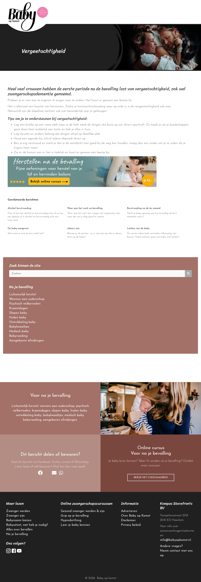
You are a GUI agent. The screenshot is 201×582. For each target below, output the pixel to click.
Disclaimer (128, 520)
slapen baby (60, 410)
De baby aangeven (18, 228)
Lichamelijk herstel (22, 294)
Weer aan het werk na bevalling (84, 208)
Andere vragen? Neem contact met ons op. (176, 551)
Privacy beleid (131, 525)
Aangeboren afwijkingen (26, 340)
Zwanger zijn (15, 515)
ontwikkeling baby (28, 415)
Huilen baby (17, 317)
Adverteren (129, 511)
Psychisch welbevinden (25, 303)
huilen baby (78, 410)
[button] (150, 477)
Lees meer (13, 220)
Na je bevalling (17, 534)
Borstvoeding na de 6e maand (143, 208)
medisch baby (74, 415)
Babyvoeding (18, 336)
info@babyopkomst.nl (175, 540)
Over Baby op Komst (135, 515)
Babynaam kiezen (18, 520)
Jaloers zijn (73, 228)
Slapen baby (18, 313)
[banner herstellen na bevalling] (82, 171)
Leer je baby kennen (75, 525)
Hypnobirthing (71, 520)
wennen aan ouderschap (57, 406)
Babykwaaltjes (19, 326)
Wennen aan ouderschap (26, 299)
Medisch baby (19, 331)
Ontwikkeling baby (22, 322)
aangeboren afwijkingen (60, 419)
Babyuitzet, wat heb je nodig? (27, 525)
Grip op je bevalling (75, 515)
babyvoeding (32, 419)
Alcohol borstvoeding (19, 208)
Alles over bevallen (19, 529)
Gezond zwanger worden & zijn (83, 511)
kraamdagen (41, 410)
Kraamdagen (18, 308)
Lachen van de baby (138, 228)
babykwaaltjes (53, 415)
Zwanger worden (18, 511)
